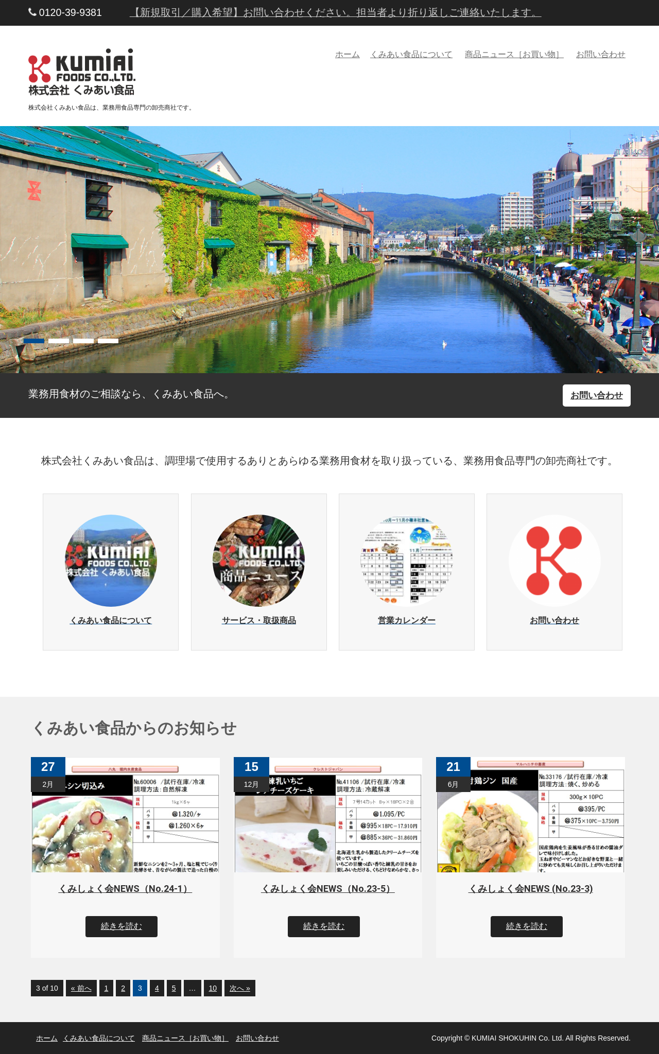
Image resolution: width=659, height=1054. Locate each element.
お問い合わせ (601, 54)
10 (213, 988)
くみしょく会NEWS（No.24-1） (125, 888)
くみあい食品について (411, 54)
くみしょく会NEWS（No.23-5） (328, 888)
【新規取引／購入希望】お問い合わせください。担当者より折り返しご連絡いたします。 (336, 12)
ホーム (347, 54)
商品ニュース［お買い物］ (514, 54)
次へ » (240, 988)
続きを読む (121, 926)
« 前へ (81, 988)
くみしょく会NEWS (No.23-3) (531, 888)
